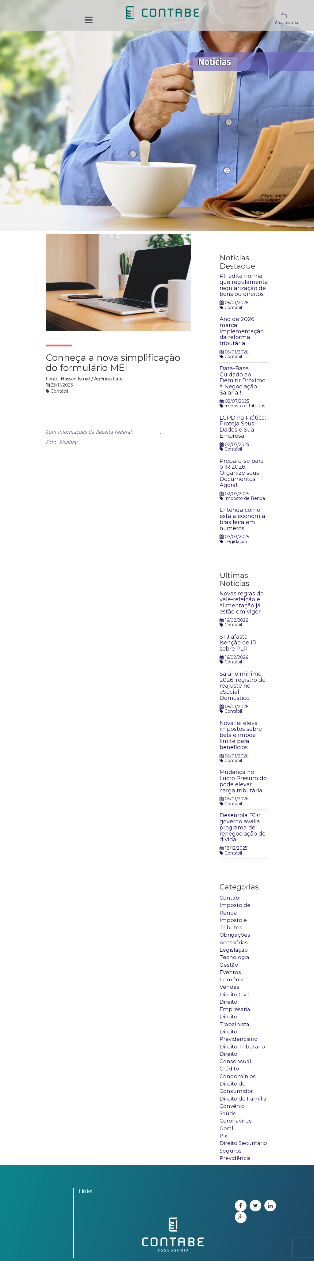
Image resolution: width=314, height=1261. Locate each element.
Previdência (235, 1158)
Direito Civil (234, 994)
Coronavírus (236, 1121)
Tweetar (202, 238)
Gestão (229, 965)
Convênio (232, 1106)
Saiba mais (147, 432)
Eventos (230, 972)
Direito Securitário (243, 1143)
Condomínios (238, 1076)
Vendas (229, 987)
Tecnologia (234, 957)
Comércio (233, 979)
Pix (223, 1136)
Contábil (231, 898)
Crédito (229, 1069)
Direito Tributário (242, 1047)
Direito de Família (243, 1099)
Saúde (228, 1113)
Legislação (234, 950)
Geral (226, 1128)
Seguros (231, 1151)
